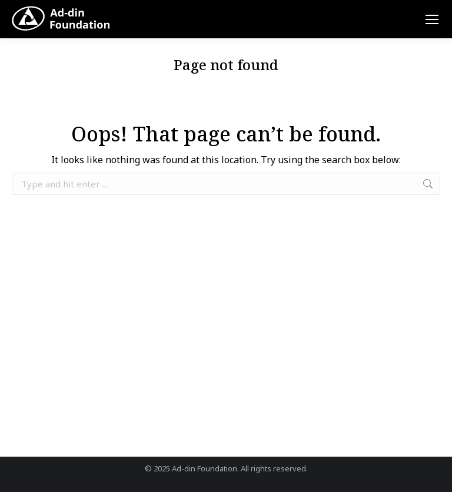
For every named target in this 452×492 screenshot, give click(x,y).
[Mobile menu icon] (432, 19)
